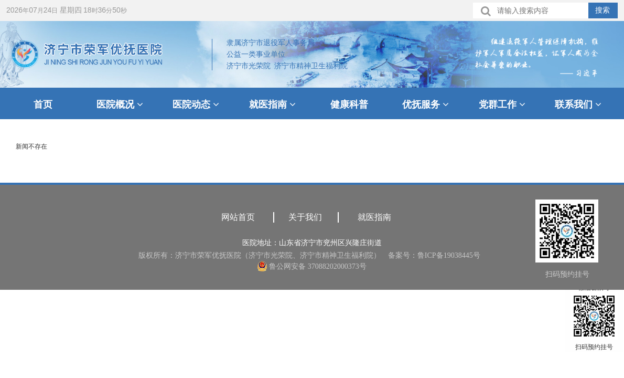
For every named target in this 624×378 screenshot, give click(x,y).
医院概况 (119, 104)
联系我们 (578, 104)
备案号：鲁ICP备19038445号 (434, 255)
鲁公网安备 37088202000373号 (312, 266)
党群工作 (502, 104)
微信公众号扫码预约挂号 (594, 317)
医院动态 (196, 104)
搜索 (602, 10)
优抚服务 (425, 104)
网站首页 (238, 217)
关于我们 (305, 217)
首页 (43, 104)
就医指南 (272, 104)
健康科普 (349, 104)
